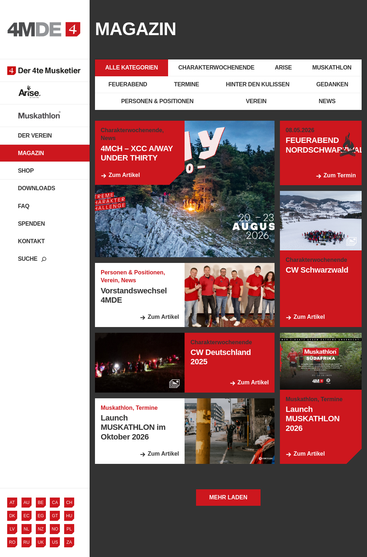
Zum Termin (340, 175)
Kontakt (31, 241)
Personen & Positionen (157, 101)
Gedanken (332, 84)
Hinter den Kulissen (257, 84)
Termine (186, 84)
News (327, 101)
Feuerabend (128, 84)
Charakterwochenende (216, 67)
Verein (256, 101)
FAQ (23, 206)
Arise (283, 67)
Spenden (31, 224)
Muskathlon (331, 67)
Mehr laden (228, 497)
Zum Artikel (124, 175)
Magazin (31, 153)
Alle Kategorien (131, 67)
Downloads (36, 188)
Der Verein (35, 136)
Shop (26, 171)
